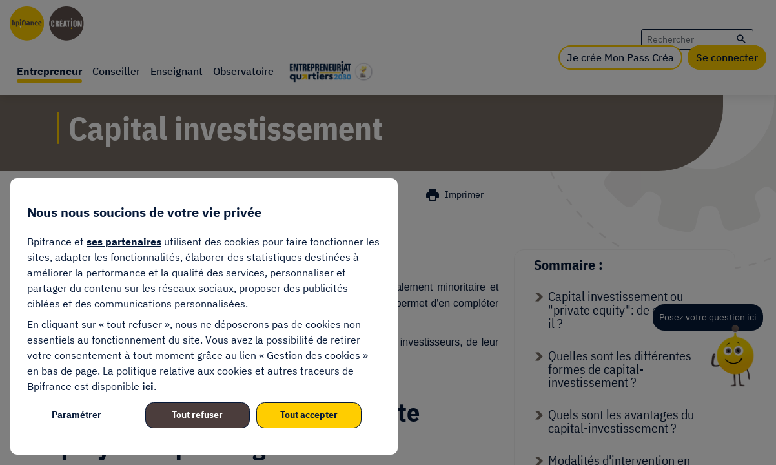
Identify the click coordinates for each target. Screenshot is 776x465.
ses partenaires (124, 241)
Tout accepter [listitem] (309, 414)
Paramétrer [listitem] (76, 414)
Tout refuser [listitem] (197, 414)
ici (148, 386)
